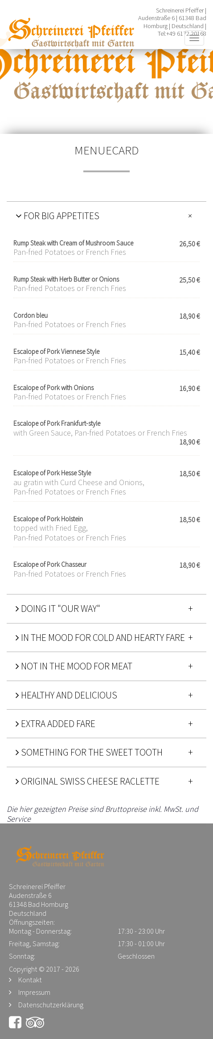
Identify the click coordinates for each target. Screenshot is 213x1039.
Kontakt (30, 979)
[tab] (106, 215)
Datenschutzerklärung (50, 1004)
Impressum (34, 992)
